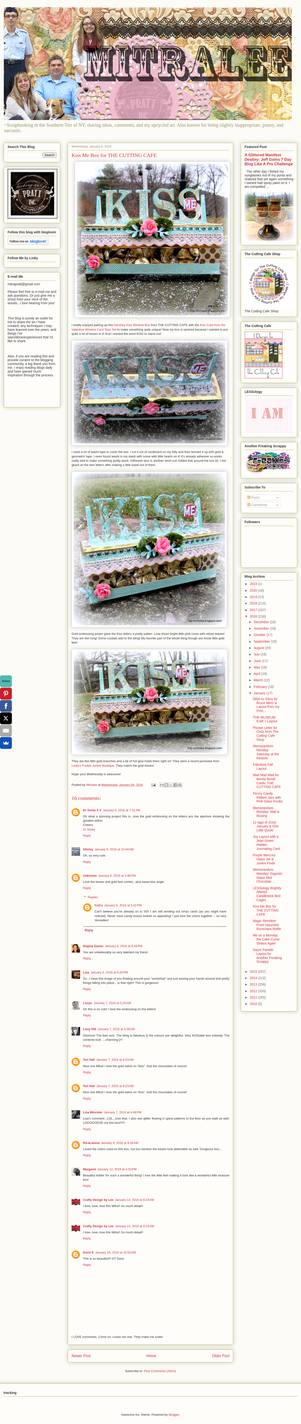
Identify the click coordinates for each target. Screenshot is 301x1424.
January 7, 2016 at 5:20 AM (112, 1003)
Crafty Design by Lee (98, 1200)
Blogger (174, 1414)
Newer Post (81, 1356)
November (262, 628)
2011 (254, 997)
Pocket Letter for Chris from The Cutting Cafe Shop (265, 734)
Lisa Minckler (92, 1112)
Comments (257, 505)
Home (151, 1356)
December (262, 622)
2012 (254, 991)
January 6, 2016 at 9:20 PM (109, 972)
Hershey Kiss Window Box (132, 325)
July (257, 654)
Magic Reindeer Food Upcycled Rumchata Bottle (267, 925)
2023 (254, 584)
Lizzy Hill (89, 1029)
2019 (254, 597)
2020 (254, 590)
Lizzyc (87, 1003)
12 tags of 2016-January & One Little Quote (265, 826)
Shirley (88, 849)
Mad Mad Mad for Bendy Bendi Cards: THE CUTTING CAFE (267, 781)
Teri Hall (89, 1059)
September (262, 641)
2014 (254, 978)
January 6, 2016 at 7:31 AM (121, 810)
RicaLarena (91, 1143)
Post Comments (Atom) (160, 1371)
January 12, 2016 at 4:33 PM (117, 1169)
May (257, 667)
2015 (254, 971)
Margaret (89, 1169)
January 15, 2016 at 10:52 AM (115, 1252)
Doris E (88, 1252)
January (260, 693)
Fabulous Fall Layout (263, 766)
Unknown (90, 875)
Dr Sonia (89, 829)
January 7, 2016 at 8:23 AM (114, 1059)
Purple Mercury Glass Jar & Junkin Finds (264, 859)
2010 (254, 1004)
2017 (254, 610)
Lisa (86, 972)
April (257, 674)
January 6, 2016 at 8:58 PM (123, 946)
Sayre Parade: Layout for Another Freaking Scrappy (267, 955)
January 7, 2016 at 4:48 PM (122, 1112)
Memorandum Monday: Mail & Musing (266, 812)
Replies (93, 897)
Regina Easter (93, 946)
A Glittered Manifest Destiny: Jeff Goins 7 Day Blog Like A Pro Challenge (269, 159)
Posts (253, 497)
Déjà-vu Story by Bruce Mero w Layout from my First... (266, 705)
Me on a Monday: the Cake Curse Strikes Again (266, 939)
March (259, 680)
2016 (254, 616)
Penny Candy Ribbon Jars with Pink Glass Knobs (268, 797)
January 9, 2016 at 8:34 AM (119, 1143)
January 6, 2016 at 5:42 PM (123, 905)
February (261, 687)
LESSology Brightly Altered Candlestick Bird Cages (267, 894)
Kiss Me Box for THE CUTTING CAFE (266, 910)
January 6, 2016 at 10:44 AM (114, 849)
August (259, 648)
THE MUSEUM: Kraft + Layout (265, 719)
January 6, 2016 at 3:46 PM (117, 875)
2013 (254, 984)
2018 (254, 603)
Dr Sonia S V (92, 810)
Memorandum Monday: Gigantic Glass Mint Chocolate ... (267, 875)
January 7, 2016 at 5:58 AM (116, 1029)
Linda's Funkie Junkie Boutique (93, 765)
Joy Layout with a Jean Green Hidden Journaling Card (266, 842)
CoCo (99, 905)
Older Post (220, 1356)
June (258, 661)
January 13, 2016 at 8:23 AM (134, 1200)
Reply (87, 835)
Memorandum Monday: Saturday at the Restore (266, 752)
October (260, 635)
